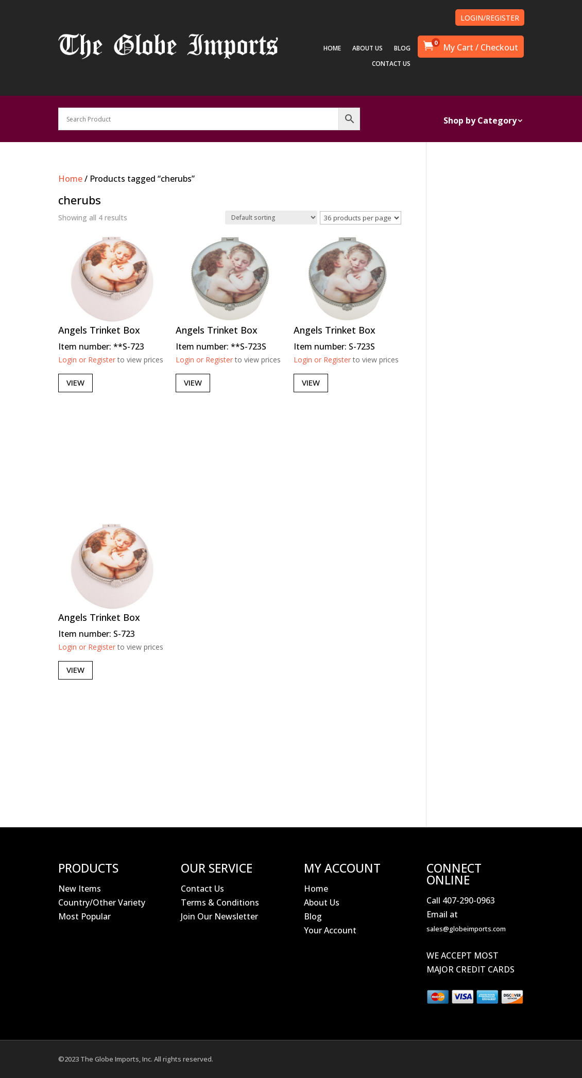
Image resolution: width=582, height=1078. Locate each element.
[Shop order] (271, 217)
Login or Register (86, 359)
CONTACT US (391, 64)
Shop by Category (480, 121)
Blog (313, 916)
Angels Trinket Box (99, 330)
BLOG (402, 49)
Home (70, 178)
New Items (79, 888)
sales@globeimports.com (466, 928)
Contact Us (202, 888)
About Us (321, 902)
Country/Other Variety (101, 902)
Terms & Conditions (220, 902)
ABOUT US (367, 49)
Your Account (330, 930)
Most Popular (84, 916)
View (75, 382)
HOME (332, 49)
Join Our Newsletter (219, 916)
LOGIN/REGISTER (489, 18)
